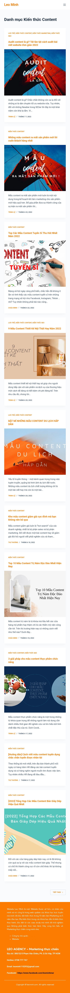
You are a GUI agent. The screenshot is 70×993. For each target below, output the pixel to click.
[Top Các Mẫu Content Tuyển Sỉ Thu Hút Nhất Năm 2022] (35, 263)
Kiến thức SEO (38, 323)
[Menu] (64, 5)
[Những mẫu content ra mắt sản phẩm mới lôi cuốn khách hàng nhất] (35, 168)
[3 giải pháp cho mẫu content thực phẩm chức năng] (35, 689)
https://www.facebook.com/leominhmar (35, 973)
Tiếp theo (58, 892)
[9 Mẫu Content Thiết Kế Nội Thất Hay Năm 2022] (35, 356)
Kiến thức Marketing (42, 33)
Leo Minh (11, 5)
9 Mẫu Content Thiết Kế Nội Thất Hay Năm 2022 (34, 328)
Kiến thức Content (24, 33)
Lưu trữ (11, 33)
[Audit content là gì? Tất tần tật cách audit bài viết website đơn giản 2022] (35, 72)
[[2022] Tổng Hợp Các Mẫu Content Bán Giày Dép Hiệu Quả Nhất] (35, 832)
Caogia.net (33, 936)
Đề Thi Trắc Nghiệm (28, 939)
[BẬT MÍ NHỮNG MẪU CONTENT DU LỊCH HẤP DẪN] (35, 451)
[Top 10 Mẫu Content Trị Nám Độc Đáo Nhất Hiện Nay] (35, 594)
